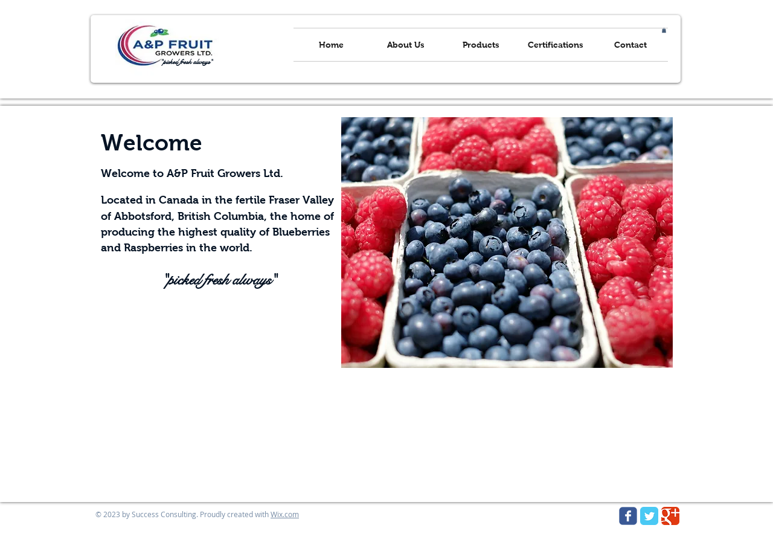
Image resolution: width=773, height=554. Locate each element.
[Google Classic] (670, 516)
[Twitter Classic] (649, 516)
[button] (664, 30)
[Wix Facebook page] (628, 516)
